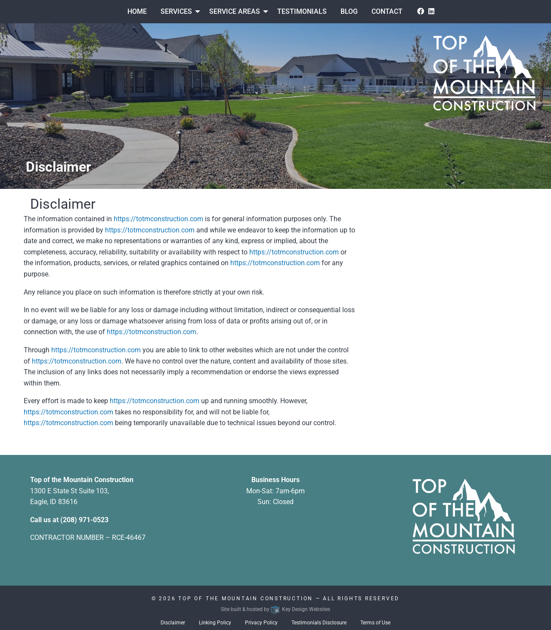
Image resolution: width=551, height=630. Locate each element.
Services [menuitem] (176, 11)
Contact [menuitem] (386, 11)
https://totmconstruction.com (158, 219)
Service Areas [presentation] (234, 11)
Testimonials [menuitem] (302, 11)
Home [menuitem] (137, 11)
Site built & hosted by (275, 609)
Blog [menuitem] (349, 11)
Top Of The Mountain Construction (245, 599)
